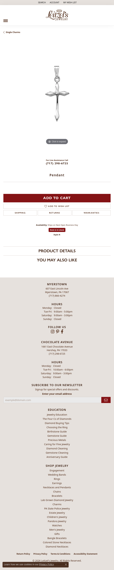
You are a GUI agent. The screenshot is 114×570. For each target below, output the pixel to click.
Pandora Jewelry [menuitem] (57, 521)
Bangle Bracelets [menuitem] (57, 538)
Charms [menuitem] (57, 504)
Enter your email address (57, 393)
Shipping (20, 213)
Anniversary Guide (56, 457)
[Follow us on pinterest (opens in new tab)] (57, 332)
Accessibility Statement (85, 553)
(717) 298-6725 (57, 163)
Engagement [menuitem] (57, 470)
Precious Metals (57, 440)
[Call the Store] (57, 295)
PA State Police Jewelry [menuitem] (57, 508)
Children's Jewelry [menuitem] (57, 517)
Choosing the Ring (57, 427)
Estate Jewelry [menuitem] (57, 512)
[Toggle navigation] (5, 19)
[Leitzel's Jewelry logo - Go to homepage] (57, 15)
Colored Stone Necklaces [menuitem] (57, 542)
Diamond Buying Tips (57, 423)
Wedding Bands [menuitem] (57, 474)
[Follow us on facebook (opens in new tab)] (62, 332)
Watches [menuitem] (57, 525)
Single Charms (13, 32)
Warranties (91, 213)
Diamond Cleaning (57, 448)
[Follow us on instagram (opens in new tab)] (52, 332)
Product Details (57, 250)
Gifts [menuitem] (57, 533)
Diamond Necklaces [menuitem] (57, 546)
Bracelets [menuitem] (57, 495)
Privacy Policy (40, 553)
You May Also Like (57, 260)
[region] (57, 97)
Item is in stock (57, 230)
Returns (54, 213)
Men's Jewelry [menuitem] (57, 529)
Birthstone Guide (57, 431)
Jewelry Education (57, 414)
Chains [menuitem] (57, 491)
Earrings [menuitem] (57, 483)
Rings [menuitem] (57, 478)
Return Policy (23, 553)
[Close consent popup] (66, 565)
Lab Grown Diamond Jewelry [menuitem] (57, 500)
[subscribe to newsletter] (106, 400)
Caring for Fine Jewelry (57, 444)
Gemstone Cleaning (57, 452)
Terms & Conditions (60, 553)
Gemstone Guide (57, 435)
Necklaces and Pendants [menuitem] (57, 487)
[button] (41, 2)
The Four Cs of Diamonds (57, 418)
